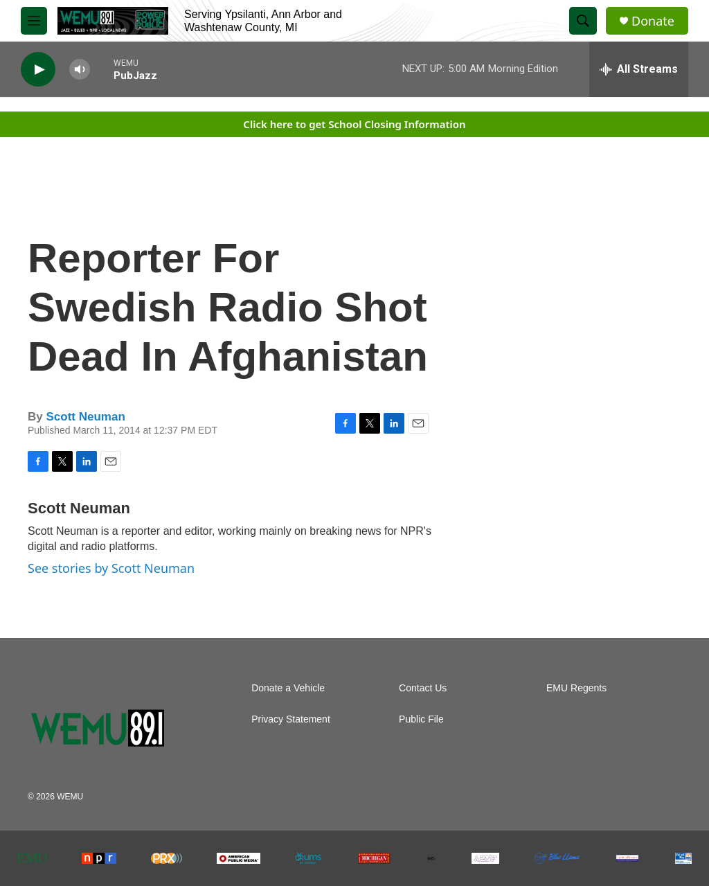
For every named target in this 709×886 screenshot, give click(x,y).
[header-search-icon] (583, 21)
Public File (421, 719)
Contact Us (423, 688)
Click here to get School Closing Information (354, 124)
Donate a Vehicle (288, 688)
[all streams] (638, 69)
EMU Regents (576, 688)
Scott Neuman (85, 416)
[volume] (79, 69)
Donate (652, 21)
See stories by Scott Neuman (111, 568)
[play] (38, 70)
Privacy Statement (290, 719)
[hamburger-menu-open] (34, 21)
